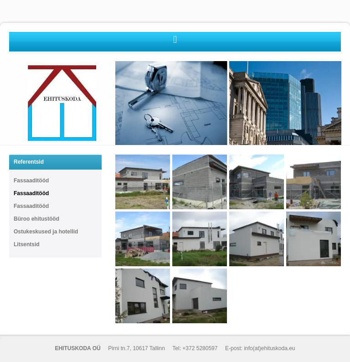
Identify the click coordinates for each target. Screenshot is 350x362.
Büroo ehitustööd (36, 219)
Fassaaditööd (31, 180)
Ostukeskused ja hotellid (46, 231)
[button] (174, 39)
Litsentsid (27, 244)
